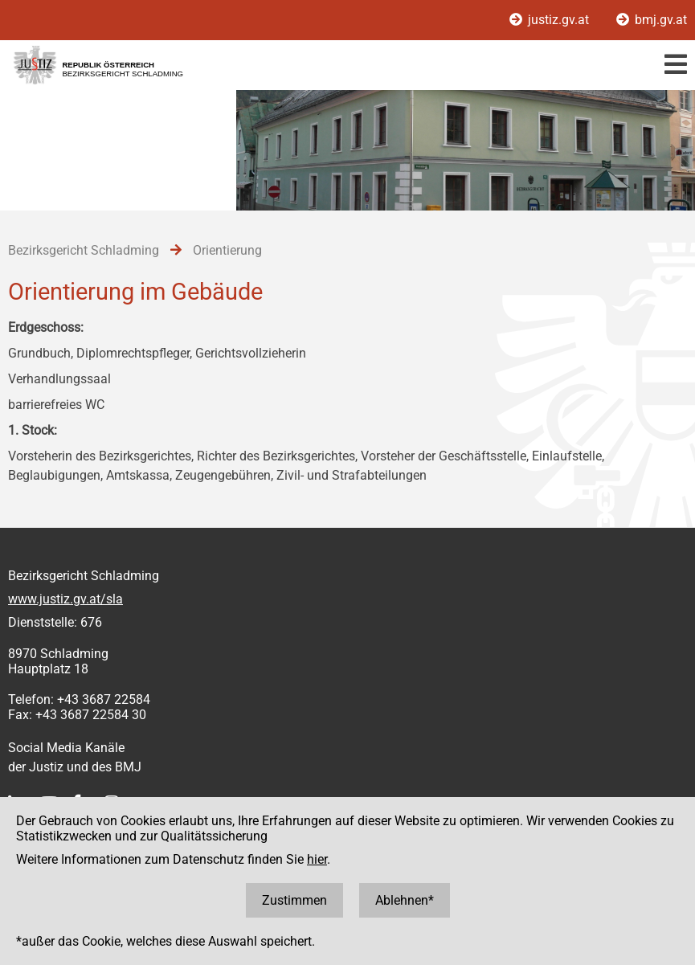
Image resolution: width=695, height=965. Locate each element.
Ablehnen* (404, 900)
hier (317, 859)
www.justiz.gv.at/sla (65, 599)
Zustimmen (294, 900)
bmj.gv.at (651, 19)
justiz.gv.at (550, 19)
